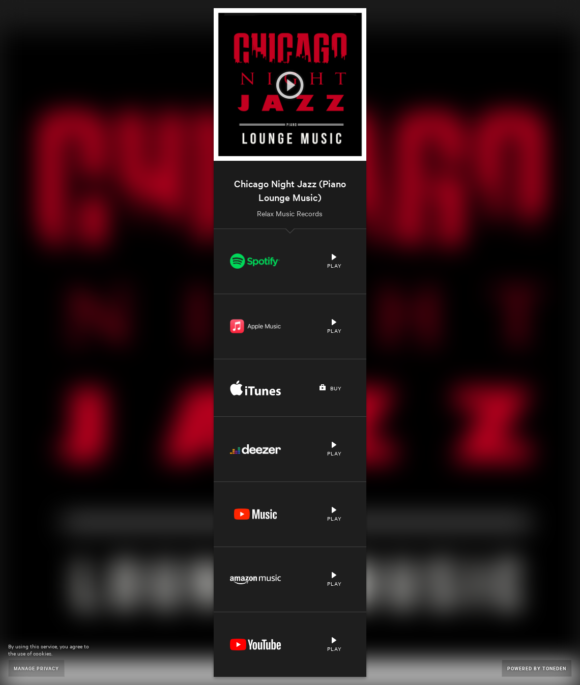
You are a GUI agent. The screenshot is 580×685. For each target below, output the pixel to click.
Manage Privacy (36, 668)
